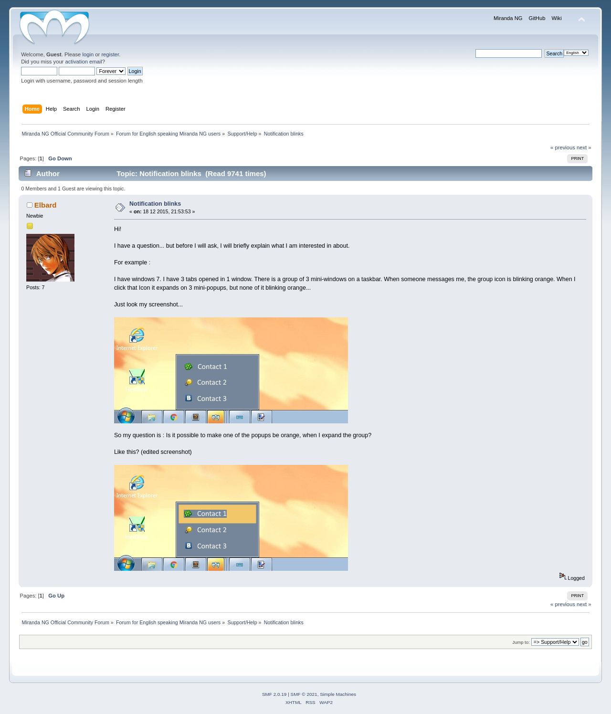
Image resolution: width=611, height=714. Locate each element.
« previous (562, 147)
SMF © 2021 (304, 694)
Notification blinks (155, 203)
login (88, 54)
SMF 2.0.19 (274, 694)
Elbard (45, 205)
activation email (83, 61)
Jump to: (521, 642)
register (110, 54)
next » (584, 147)
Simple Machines (338, 694)
